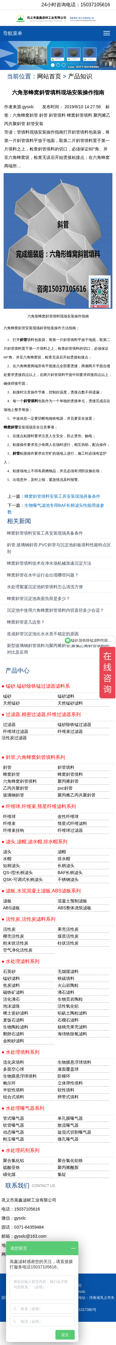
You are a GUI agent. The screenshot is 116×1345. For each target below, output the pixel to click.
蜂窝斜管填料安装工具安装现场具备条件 (62, 496)
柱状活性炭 (68, 943)
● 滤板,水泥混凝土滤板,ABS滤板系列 (41, 890)
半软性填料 (13, 1090)
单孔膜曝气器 (70, 1118)
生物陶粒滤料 (15, 1027)
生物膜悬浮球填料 (74, 1062)
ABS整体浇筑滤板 (74, 907)
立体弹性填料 (70, 1083)
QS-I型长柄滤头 (18, 872)
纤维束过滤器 (70, 731)
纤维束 (9, 823)
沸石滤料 (66, 992)
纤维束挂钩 (13, 830)
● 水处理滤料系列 (20, 961)
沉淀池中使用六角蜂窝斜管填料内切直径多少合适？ (55, 610)
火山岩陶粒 (68, 985)
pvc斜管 (65, 788)
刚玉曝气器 (13, 1139)
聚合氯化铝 (13, 1160)
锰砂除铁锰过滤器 (74, 724)
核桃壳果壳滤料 (72, 1027)
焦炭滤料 (11, 985)
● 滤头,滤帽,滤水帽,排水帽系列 (34, 841)
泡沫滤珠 (11, 1006)
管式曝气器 (13, 1118)
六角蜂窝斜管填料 (20, 781)
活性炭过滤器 (14, 737)
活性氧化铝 (68, 1006)
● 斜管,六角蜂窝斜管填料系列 (33, 757)
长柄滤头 (66, 865)
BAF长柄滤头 (70, 872)
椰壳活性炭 (13, 936)
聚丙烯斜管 (68, 781)
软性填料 (66, 1090)
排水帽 (64, 858)
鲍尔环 (9, 1083)
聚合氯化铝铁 (70, 1160)
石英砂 (9, 971)
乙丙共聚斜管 (15, 788)
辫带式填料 (68, 1096)
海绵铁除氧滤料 (72, 1033)
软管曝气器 (13, 1125)
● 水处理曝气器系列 (23, 1108)
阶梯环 (64, 1076)
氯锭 (62, 1174)
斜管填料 (57, 115)
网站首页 (49, 76)
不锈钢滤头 (68, 879)
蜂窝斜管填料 (79, 115)
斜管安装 (35, 123)
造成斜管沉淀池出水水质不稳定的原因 (43, 633)
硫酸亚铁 (11, 1167)
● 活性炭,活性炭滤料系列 (28, 919)
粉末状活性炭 (15, 943)
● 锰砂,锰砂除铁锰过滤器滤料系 (36, 686)
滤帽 (62, 851)
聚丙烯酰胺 (68, 1167)
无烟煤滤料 (68, 971)
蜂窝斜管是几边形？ (26, 622)
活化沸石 (11, 999)
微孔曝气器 (68, 1139)
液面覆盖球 (68, 1069)
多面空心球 (13, 1069)
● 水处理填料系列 (20, 1052)
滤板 (7, 900)
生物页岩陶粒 (70, 999)
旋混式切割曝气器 (74, 1132)
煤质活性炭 (68, 936)
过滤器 (9, 724)
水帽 (7, 858)
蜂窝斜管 (11, 427)
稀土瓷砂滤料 (15, 1013)
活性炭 (9, 929)
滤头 (7, 851)
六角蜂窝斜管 (25, 115)
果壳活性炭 (68, 929)
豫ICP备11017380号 (79, 1310)
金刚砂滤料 (13, 1040)
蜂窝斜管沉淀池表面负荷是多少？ (38, 598)
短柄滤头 (11, 865)
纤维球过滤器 (15, 731)
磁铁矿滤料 (13, 992)
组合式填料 (13, 1096)
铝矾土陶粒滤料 (72, 1013)
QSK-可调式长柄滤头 (23, 879)
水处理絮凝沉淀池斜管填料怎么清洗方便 (45, 586)
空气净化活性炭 (18, 950)
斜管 (43, 115)
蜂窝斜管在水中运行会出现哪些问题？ (43, 575)
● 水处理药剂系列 (20, 1150)
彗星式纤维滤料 (72, 823)
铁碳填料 (66, 978)
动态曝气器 (13, 1132)
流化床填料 (13, 1062)
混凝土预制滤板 (72, 900)
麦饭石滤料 (13, 1020)
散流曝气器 (68, 1125)
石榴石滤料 (68, 1020)
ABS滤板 (11, 907)
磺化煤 (9, 1174)
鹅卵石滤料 (13, 1033)
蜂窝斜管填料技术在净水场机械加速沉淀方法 (49, 563)
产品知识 (80, 76)
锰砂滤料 (11, 978)
